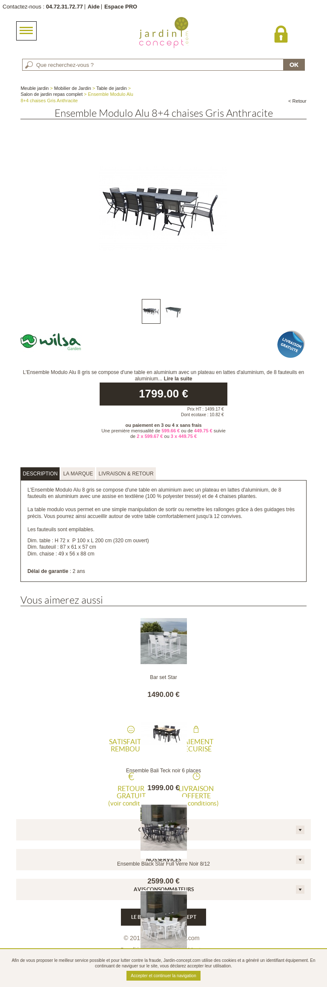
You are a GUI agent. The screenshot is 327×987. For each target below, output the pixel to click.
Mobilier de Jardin (72, 88)
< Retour (297, 101)
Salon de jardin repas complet (51, 94)
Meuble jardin (34, 88)
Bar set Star (163, 677)
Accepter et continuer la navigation (163, 975)
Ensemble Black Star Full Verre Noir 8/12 (163, 864)
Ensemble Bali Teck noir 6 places (163, 771)
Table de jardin (111, 88)
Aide (94, 6)
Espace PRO (120, 6)
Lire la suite (178, 379)
